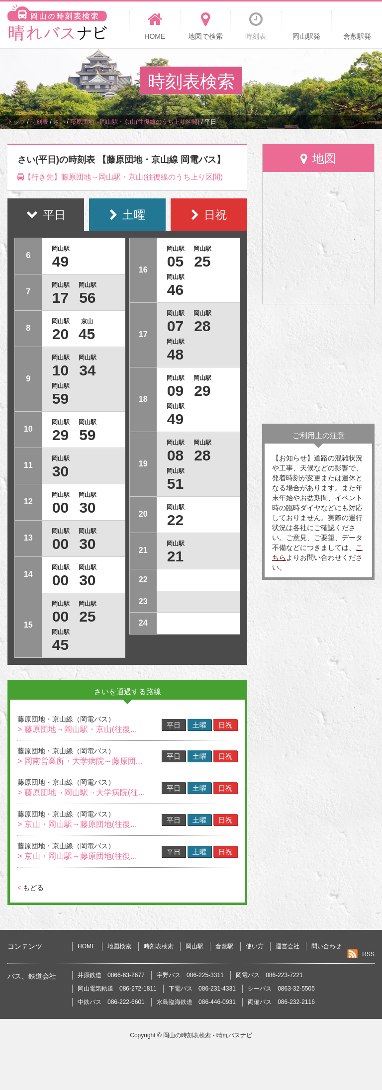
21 (175, 556)
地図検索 (119, 946)
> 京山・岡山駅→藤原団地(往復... (77, 824)
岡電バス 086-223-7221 (269, 975)
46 (175, 289)
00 (60, 507)
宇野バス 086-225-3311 (190, 975)
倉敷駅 (224, 946)
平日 (174, 725)
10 (60, 370)
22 (175, 520)
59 (60, 398)
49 (60, 261)
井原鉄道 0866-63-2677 (111, 975)
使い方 (255, 946)
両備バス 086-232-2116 (281, 1002)
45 (87, 334)
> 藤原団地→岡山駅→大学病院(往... (81, 792)
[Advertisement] (318, 364)
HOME (87, 946)
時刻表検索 (159, 946)
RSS (368, 954)
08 (175, 455)
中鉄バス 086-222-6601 (111, 1002)
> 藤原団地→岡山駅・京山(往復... (77, 729)
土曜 (199, 725)
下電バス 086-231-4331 (202, 988)
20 (60, 334)
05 (175, 261)
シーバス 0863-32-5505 (281, 988)
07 (175, 326)
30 (60, 471)
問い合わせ (326, 946)
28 (202, 326)
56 (87, 297)
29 (60, 435)
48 (175, 354)
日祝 (225, 725)
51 (175, 483)
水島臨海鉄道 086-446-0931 (196, 1002)
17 (60, 297)
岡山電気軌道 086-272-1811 (117, 988)
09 (175, 390)
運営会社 (287, 946)
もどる (30, 888)
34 (87, 370)
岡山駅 (194, 946)
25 (87, 616)
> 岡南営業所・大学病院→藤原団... (79, 761)
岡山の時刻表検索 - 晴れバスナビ (207, 1035)
